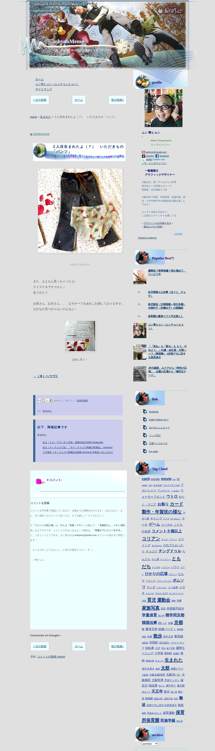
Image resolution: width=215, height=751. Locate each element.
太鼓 (165, 668)
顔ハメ (162, 623)
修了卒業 (170, 648)
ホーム (39, 79)
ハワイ (175, 567)
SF (178, 479)
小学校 (159, 653)
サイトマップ (43, 89)
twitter (149, 159)
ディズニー (165, 559)
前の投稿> (117, 99)
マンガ (151, 587)
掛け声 (161, 615)
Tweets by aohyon (147, 237)
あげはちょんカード (159, 427)
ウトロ (172, 496)
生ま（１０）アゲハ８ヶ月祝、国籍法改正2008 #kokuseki (73, 442)
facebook (164, 156)
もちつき (150, 593)
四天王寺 (168, 636)
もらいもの (161, 593)
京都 (178, 622)
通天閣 (181, 685)
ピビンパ (173, 574)
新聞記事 (150, 661)
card (146, 479)
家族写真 (151, 607)
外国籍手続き (175, 608)
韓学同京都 (174, 615)
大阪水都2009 (157, 674)
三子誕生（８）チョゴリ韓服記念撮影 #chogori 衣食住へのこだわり (78, 452)
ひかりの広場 (156, 574)
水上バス (159, 661)
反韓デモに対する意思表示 (162, 705)
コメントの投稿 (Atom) (51, 656)
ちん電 (155, 559)
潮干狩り (171, 685)
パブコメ (165, 567)
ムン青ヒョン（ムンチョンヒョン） (57, 84)
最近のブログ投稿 (153, 226)
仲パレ (162, 686)
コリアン (151, 538)
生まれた (45, 116)
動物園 (149, 698)
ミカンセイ (161, 587)
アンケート (163, 490)
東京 (167, 691)
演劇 (173, 601)
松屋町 (176, 653)
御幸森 (180, 629)
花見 (163, 608)
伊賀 (144, 601)
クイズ (166, 518)
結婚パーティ (167, 629)
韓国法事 (149, 623)
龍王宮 (180, 721)
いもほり (175, 491)
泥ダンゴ (146, 692)
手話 (163, 648)
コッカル (167, 524)
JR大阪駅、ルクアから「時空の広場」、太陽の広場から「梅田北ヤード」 (167, 371)
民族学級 (168, 720)
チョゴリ (151, 551)
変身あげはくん (154, 713)
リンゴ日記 (155, 435)
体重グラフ (177, 668)
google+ (150, 156)
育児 (151, 599)
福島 (144, 713)
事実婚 (178, 636)
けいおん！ (175, 518)
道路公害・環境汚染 (163, 698)
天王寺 (157, 691)
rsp (174, 479)
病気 (181, 705)
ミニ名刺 (173, 587)
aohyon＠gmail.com (156, 152)
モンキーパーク (176, 593)
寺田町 (153, 642)
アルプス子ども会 (171, 485)
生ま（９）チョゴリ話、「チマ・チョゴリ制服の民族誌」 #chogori (78, 447)
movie (166, 479)
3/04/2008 (82, 400)
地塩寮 (153, 685)
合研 (149, 636)
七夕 (157, 648)
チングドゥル (170, 551)
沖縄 (179, 600)
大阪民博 (157, 680)
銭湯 (158, 669)
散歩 (157, 635)
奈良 (176, 698)
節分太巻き (148, 668)
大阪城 (145, 675)
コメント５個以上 (167, 531)
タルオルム (157, 545)
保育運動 (169, 712)
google (155, 479)
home (33, 116)
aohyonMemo (68, 41)
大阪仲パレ (173, 674)
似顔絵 (145, 643)
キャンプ (156, 518)
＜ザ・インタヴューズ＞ (154, 163)
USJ (150, 485)
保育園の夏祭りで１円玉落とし (165, 316)
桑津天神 (151, 629)
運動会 (163, 599)
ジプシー (173, 539)
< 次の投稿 (39, 99)
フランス (151, 580)
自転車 (149, 648)
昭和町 (168, 653)
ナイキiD (156, 567)
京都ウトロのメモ (158, 443)
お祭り (163, 504)
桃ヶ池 (174, 692)
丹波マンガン (172, 680)
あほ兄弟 (157, 485)
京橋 (170, 623)
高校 (144, 636)
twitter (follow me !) (159, 419)
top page (153, 451)
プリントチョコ (164, 581)
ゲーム (154, 524)
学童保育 (149, 615)
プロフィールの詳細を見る (157, 223)
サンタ (164, 539)
